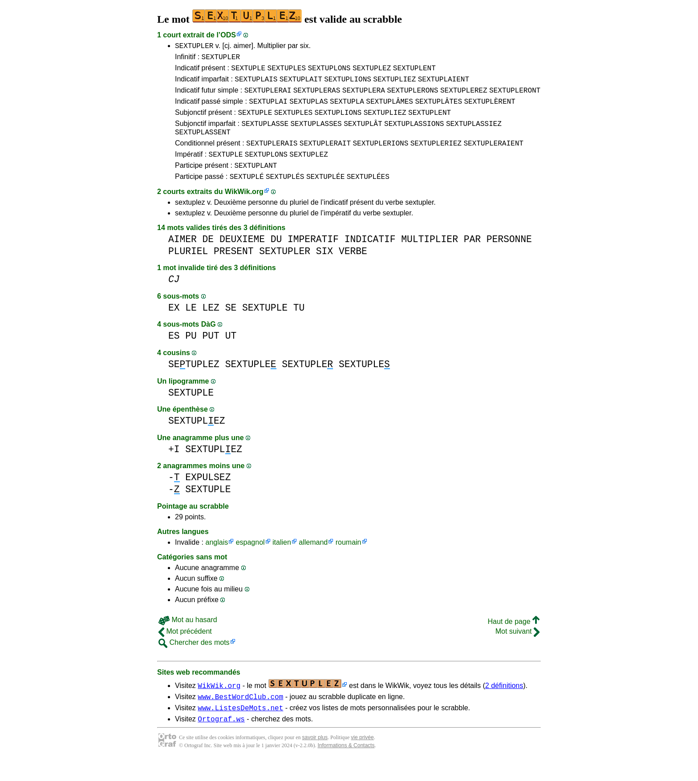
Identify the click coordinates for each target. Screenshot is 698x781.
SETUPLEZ (193, 381)
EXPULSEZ (208, 494)
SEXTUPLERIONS (380, 156)
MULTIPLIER (429, 256)
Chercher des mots (194, 660)
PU (191, 353)
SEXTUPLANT (255, 181)
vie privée (362, 759)
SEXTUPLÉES (368, 193)
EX (174, 325)
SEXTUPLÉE (325, 193)
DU (276, 256)
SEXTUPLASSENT (203, 144)
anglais (216, 559)
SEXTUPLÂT (363, 134)
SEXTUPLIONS (347, 84)
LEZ (211, 325)
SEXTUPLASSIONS (414, 134)
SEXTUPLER (194, 47)
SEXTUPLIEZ (394, 84)
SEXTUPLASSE (264, 134)
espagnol (250, 559)
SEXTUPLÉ (247, 193)
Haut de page (513, 639)
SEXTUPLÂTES (438, 109)
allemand (313, 559)
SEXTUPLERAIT (325, 156)
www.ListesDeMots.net (240, 727)
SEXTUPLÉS (285, 193)
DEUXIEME (242, 256)
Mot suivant (517, 648)
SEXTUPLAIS (256, 84)
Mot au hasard (187, 637)
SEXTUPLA (347, 109)
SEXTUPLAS (308, 109)
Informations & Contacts (345, 767)
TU (299, 325)
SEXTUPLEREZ (463, 96)
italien (281, 559)
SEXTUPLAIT (301, 84)
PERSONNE (509, 256)
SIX (324, 268)
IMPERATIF (313, 256)
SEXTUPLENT (414, 72)
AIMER (182, 256)
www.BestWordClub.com (240, 715)
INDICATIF (370, 256)
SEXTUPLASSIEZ (474, 134)
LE (191, 325)
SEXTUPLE (248, 72)
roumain (348, 559)
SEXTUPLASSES (315, 134)
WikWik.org (244, 209)
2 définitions (504, 703)
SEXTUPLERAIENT (493, 156)
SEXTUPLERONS (412, 96)
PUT (211, 353)
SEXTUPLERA (363, 96)
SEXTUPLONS (329, 72)
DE (208, 256)
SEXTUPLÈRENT (489, 109)
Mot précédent (185, 648)
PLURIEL (188, 268)
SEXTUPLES (287, 72)
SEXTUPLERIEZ (436, 156)
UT (231, 353)
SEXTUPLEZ (372, 72)
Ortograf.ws (221, 740)
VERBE (353, 268)
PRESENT (233, 268)
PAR (472, 256)
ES (174, 353)
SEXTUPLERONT (514, 96)
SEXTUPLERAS (317, 96)
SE (231, 325)
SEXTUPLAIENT (443, 84)
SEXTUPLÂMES (389, 109)
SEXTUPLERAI (268, 96)
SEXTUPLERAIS (271, 156)
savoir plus (315, 759)
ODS (228, 35)
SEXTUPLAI (268, 109)
